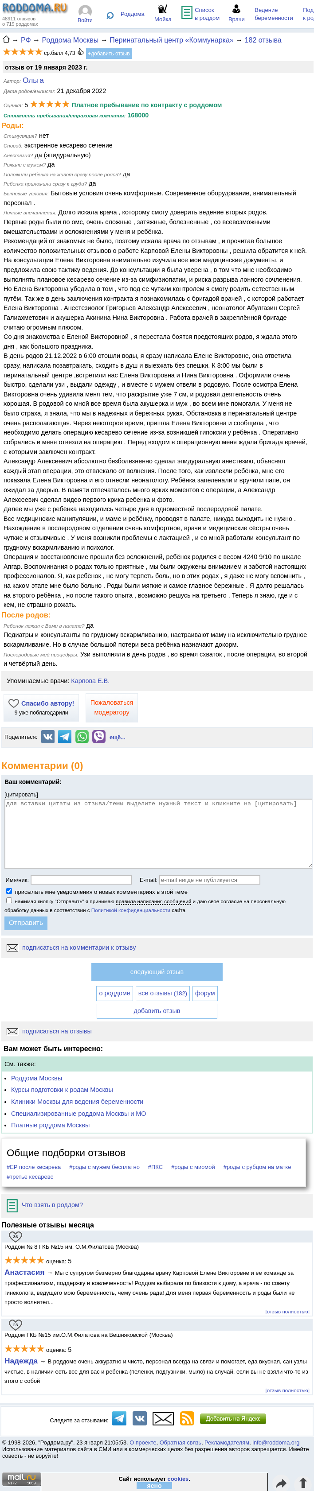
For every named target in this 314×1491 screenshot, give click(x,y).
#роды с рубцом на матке (257, 1167)
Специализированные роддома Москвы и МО (78, 1113)
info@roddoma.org (275, 1442)
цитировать (21, 794)
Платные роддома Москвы (50, 1125)
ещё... (118, 737)
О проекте (143, 1442)
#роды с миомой (193, 1167)
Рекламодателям (226, 1442)
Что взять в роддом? (45, 1204)
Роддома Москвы (36, 1078)
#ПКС (155, 1167)
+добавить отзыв (109, 53)
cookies (178, 1478)
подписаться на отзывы (49, 1031)
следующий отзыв (157, 971)
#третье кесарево (30, 1176)
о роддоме (114, 993)
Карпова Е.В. (90, 680)
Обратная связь (180, 1442)
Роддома (133, 14)
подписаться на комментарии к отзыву (71, 947)
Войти (85, 20)
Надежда (21, 1360)
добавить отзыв (157, 1010)
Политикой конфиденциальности (130, 910)
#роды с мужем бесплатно (104, 1167)
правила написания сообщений (153, 901)
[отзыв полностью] (288, 1311)
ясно (154, 1485)
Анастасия (25, 1272)
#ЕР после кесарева (34, 1167)
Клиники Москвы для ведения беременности (77, 1101)
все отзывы (162, 993)
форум (205, 993)
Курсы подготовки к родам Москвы (62, 1089)
